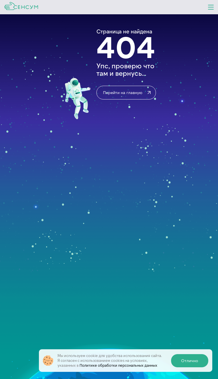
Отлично (189, 360)
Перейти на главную (127, 92)
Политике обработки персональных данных (118, 365)
